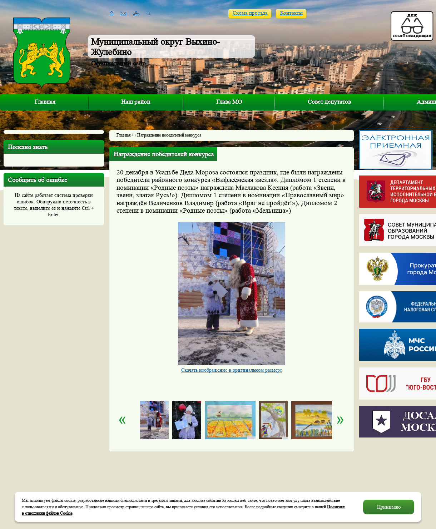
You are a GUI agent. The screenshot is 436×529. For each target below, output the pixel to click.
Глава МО (229, 101)
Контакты (291, 13)
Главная (45, 101)
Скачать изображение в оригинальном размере (231, 370)
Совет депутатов (329, 101)
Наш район (135, 101)
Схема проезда (250, 13)
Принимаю (389, 507)
